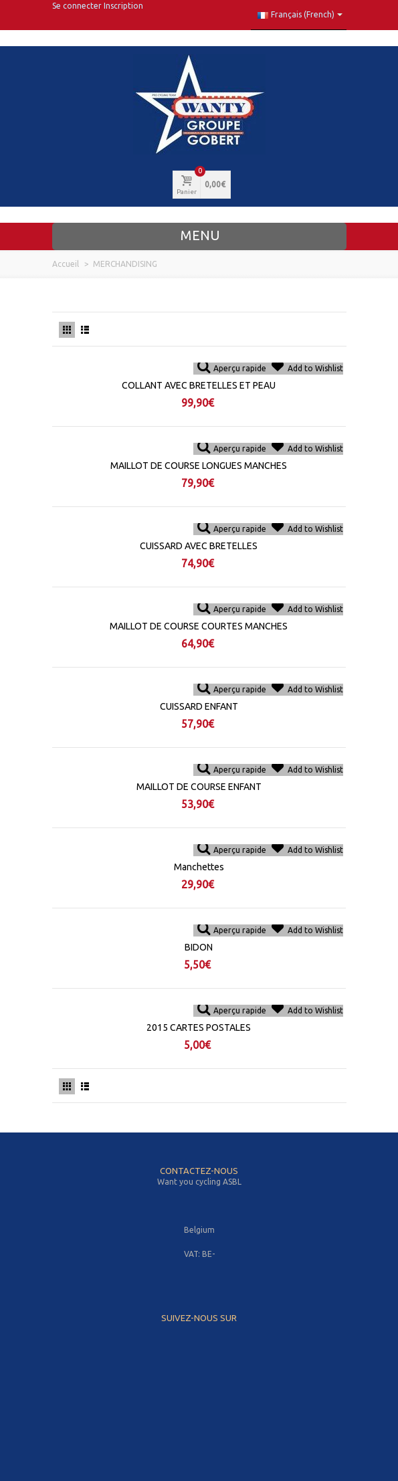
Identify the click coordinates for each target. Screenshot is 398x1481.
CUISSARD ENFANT (199, 706)
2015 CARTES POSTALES (198, 1027)
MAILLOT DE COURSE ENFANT (199, 786)
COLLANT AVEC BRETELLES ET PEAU (199, 385)
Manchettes (199, 867)
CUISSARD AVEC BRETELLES (199, 545)
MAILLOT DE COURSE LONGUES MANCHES (198, 465)
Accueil (65, 264)
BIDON (199, 947)
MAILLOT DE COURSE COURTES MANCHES (199, 626)
